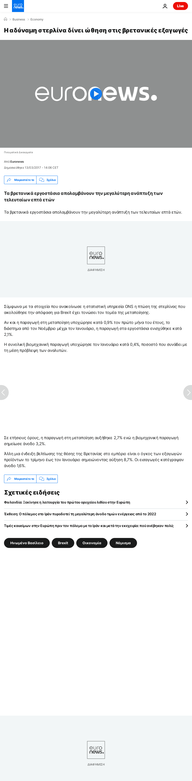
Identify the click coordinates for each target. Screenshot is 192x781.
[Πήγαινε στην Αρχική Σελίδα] (18, 6)
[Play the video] (96, 94)
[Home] (5, 19)
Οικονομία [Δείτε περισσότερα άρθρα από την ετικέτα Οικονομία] (91, 543)
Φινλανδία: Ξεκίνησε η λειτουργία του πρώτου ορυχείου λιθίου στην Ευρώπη (67, 502)
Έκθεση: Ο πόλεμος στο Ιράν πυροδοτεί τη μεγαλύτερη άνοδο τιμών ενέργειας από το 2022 (80, 514)
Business (18, 19)
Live (180, 6)
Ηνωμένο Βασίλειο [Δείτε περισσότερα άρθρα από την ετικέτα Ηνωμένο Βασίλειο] (27, 543)
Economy (37, 19)
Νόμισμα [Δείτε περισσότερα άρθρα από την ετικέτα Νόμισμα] (123, 543)
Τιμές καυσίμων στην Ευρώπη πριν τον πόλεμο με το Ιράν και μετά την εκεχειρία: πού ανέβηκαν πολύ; (89, 525)
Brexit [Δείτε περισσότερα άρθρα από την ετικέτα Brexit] (63, 543)
